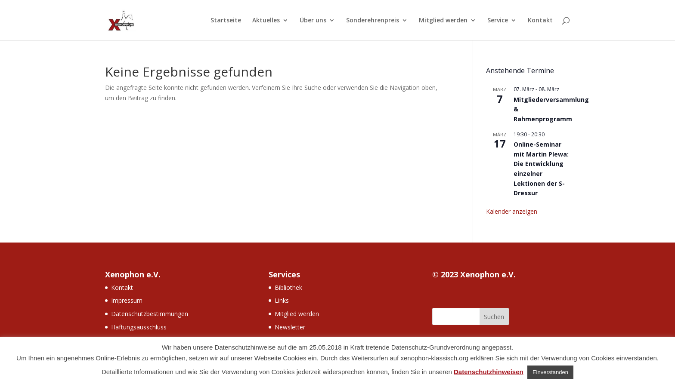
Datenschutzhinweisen (488, 371)
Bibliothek (288, 287)
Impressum (126, 300)
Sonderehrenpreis (372, 20)
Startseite (226, 20)
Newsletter (290, 327)
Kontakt (540, 20)
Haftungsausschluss (139, 327)
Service (497, 20)
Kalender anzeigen (511, 211)
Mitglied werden (443, 20)
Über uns (313, 20)
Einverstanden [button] (550, 372)
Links (282, 300)
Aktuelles (266, 20)
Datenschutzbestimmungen (149, 314)
